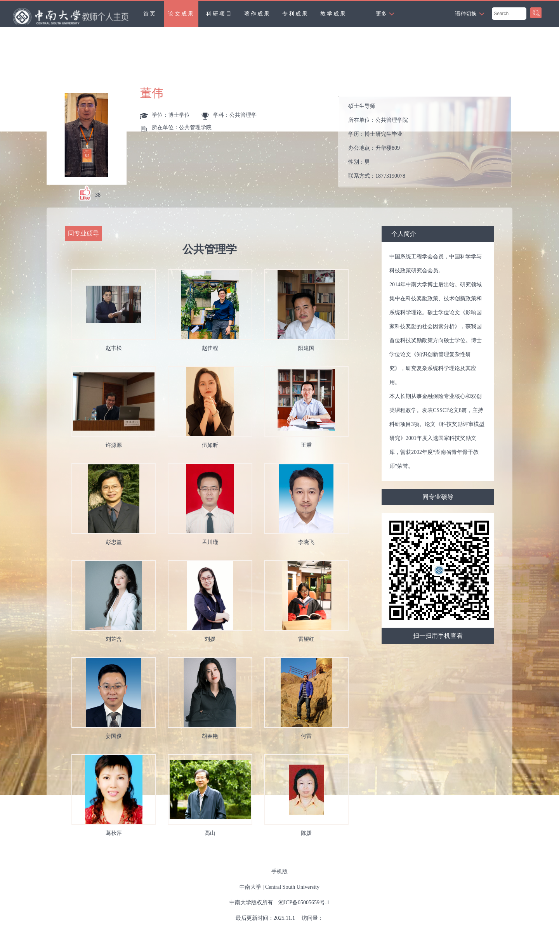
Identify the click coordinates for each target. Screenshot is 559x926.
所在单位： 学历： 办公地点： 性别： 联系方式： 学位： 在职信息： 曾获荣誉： (428, 141)
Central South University (292, 887)
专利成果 (295, 14)
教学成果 (333, 14)
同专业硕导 (437, 496)
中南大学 (250, 887)
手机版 (279, 871)
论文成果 (181, 14)
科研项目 (219, 14)
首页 (149, 14)
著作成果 (257, 14)
